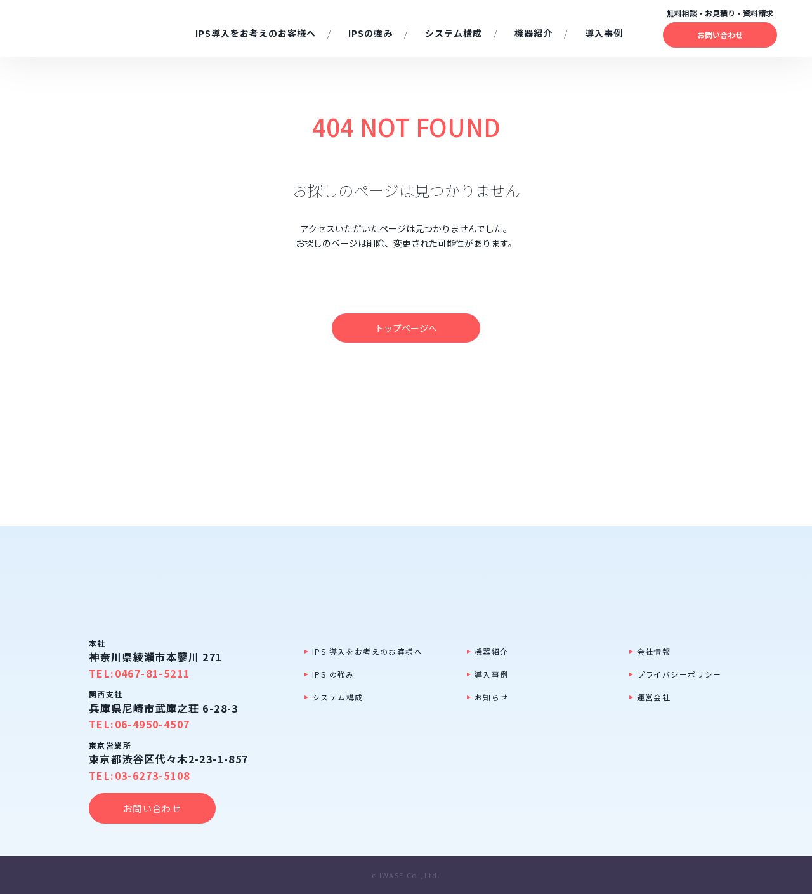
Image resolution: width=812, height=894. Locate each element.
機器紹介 (492, 651)
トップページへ (406, 328)
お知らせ (492, 697)
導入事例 (492, 674)
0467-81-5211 (152, 673)
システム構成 (337, 697)
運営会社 (654, 697)
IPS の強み (333, 674)
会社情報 (654, 651)
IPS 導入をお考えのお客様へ (367, 651)
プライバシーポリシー (679, 674)
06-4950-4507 (152, 724)
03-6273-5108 (152, 775)
